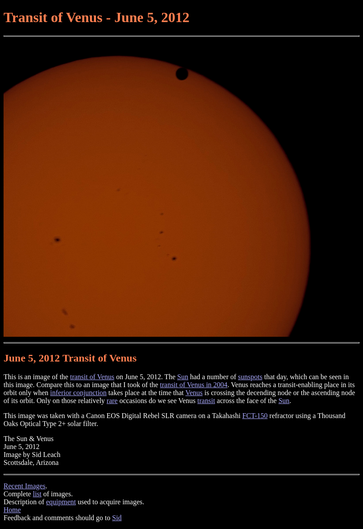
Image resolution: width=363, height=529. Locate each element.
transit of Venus (92, 377)
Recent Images (25, 486)
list (37, 494)
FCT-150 (254, 415)
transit (206, 400)
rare (112, 400)
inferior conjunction (78, 392)
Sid (116, 517)
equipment (61, 502)
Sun (182, 377)
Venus (194, 392)
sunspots (250, 377)
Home (12, 510)
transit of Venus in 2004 (194, 384)
